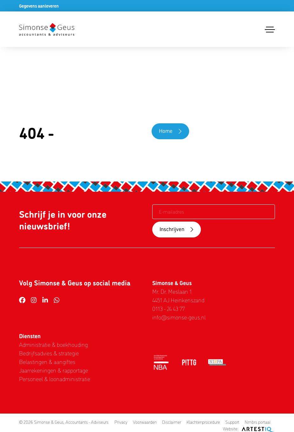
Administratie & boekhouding (53, 344)
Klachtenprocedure (203, 422)
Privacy (120, 422)
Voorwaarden (145, 422)
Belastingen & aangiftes (47, 361)
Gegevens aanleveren (39, 6)
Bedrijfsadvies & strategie (49, 353)
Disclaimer (171, 422)
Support (232, 422)
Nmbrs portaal (257, 422)
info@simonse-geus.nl (179, 317)
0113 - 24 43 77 (168, 308)
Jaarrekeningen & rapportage (53, 370)
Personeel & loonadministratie (54, 378)
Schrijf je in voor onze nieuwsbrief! (62, 220)
